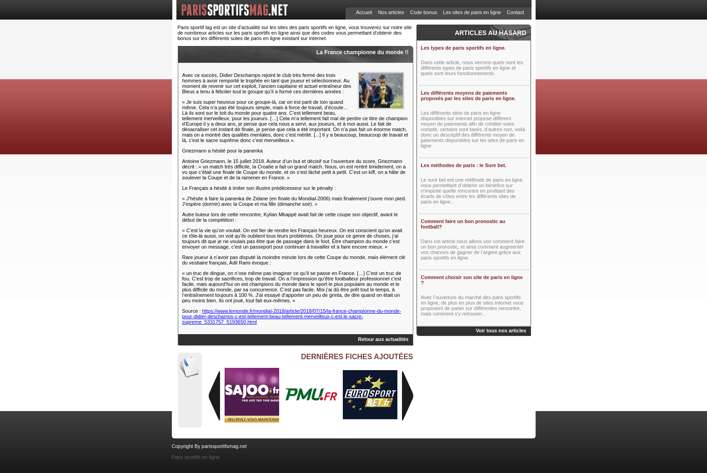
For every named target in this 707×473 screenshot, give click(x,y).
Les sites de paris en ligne (472, 12)
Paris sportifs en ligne (196, 457)
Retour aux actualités (383, 339)
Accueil (364, 12)
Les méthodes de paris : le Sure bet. (463, 165)
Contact (515, 12)
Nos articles (391, 12)
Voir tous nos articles (501, 330)
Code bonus (423, 12)
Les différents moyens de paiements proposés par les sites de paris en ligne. (468, 95)
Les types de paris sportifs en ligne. (463, 48)
